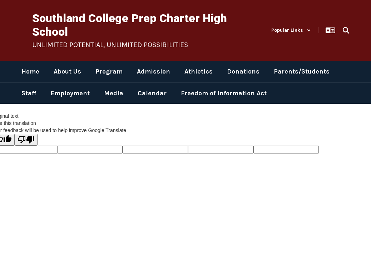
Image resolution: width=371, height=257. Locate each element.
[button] (291, 30)
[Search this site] (346, 30)
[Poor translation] (26, 140)
